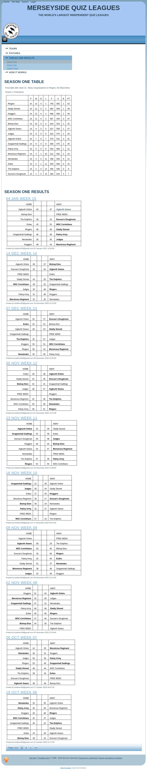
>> (36, 748)
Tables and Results (21, 58)
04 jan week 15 (21, 198)
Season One (12, 62)
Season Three (12, 68)
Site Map (32, 758)
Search (25, 2)
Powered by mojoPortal (88, 758)
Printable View (43, 758)
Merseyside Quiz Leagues (73, 7)
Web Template (65, 768)
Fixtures (14, 53)
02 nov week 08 (21, 582)
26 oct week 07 (21, 637)
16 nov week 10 (21, 473)
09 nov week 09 (21, 528)
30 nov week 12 (21, 363)
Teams (13, 48)
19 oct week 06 (21, 692)
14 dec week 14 (21, 253)
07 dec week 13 (21, 308)
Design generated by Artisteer (110, 758)
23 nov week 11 (21, 418)
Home (6, 2)
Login (33, 2)
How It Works (17, 72)
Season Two (12, 65)
